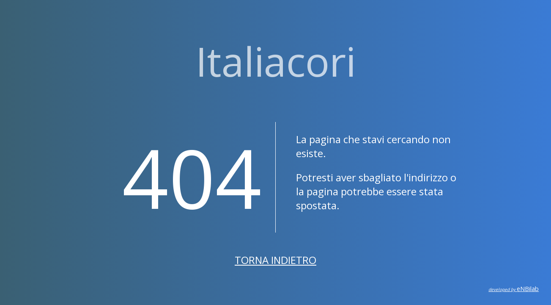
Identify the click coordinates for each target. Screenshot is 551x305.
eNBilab (513, 289)
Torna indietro (275, 260)
